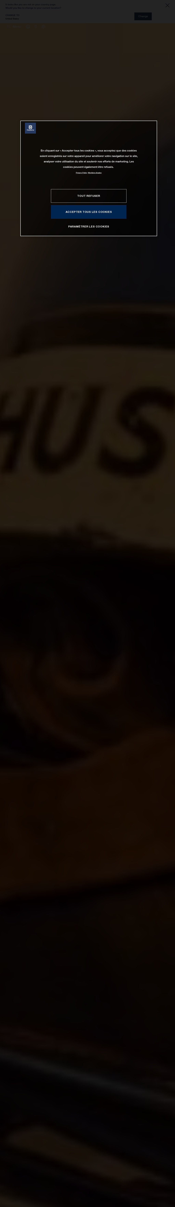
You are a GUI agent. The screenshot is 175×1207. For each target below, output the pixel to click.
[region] (88, 178)
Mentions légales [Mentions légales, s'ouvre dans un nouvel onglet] (95, 173)
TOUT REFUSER (88, 195)
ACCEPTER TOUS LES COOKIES (89, 211)
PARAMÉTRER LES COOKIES (88, 226)
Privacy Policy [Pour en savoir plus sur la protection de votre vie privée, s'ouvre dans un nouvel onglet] (81, 173)
